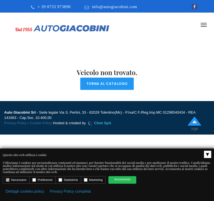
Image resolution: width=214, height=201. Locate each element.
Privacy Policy (15, 123)
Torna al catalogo (107, 83)
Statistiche (68, 180)
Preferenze (42, 180)
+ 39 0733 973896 (54, 6)
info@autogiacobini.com (114, 6)
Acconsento (122, 179)
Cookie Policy (41, 123)
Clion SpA (102, 123)
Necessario (16, 180)
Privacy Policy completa (70, 191)
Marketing (93, 180)
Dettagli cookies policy (25, 191)
